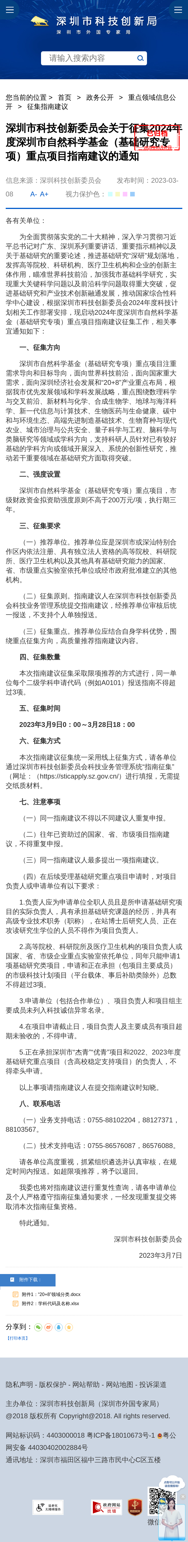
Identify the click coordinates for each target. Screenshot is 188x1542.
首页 (64, 97)
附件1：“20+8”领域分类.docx (51, 1294)
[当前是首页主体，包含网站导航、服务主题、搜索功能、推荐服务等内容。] (94, 39)
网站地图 (119, 1384)
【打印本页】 (18, 1338)
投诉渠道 (153, 1384)
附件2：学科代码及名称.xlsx (50, 1303)
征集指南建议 (47, 106)
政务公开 (100, 97)
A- (33, 194)
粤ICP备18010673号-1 (121, 1435)
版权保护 (52, 1384)
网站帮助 (86, 1384)
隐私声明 (19, 1384)
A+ (44, 194)
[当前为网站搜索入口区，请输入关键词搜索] (94, 39)
